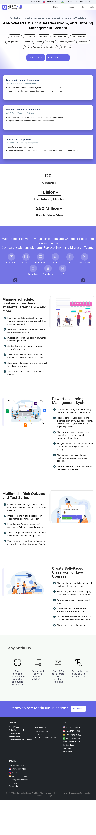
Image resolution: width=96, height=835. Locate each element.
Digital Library (14, 781)
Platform (58, 7)
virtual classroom (46, 239)
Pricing (83, 7)
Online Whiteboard (16, 778)
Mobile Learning (41, 779)
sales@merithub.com (71, 790)
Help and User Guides (17, 813)
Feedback (13, 831)
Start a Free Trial (57, 57)
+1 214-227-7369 (50, 2)
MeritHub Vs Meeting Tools (45, 786)
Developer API (40, 776)
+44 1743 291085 (71, 779)
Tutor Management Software (20, 788)
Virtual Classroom (16, 775)
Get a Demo (35, 2)
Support (73, 7)
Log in (91, 7)
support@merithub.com (18, 828)
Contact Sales (68, 793)
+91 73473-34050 (69, 2)
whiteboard (72, 239)
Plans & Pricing (69, 796)
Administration (14, 785)
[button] (14, 303)
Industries (38, 782)
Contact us (85, 2)
